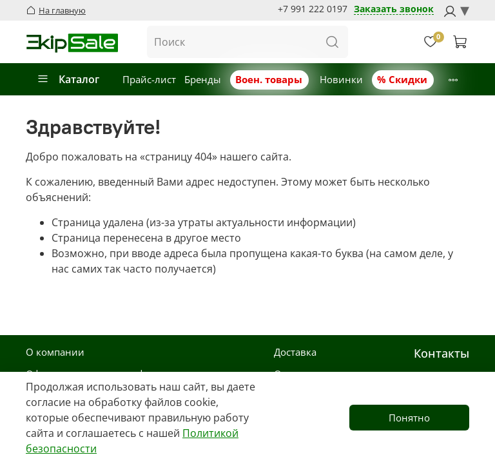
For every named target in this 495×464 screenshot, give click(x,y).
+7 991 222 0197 (312, 9)
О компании (55, 351)
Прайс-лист (149, 79)
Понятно (409, 417)
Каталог (68, 79)
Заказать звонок (394, 9)
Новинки (341, 79)
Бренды (202, 79)
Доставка (295, 351)
